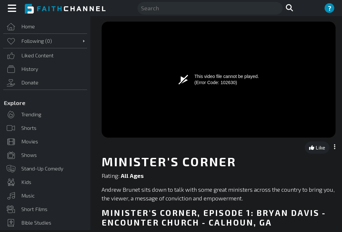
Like (317, 147)
